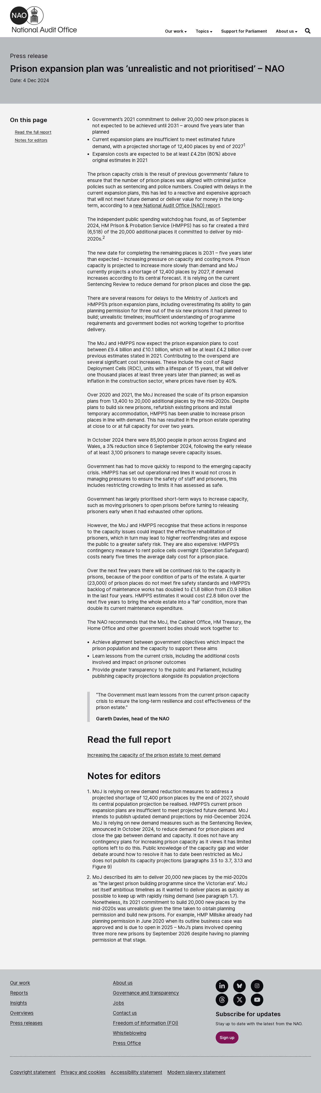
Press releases (26, 1023)
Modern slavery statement (196, 1072)
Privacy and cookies (83, 1072)
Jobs (118, 1003)
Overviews (22, 1013)
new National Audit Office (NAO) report (176, 205)
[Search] (308, 31)
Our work (20, 983)
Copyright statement (33, 1072)
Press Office (127, 1043)
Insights (18, 1003)
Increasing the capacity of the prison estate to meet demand (154, 755)
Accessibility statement (136, 1072)
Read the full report (33, 132)
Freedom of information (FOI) (145, 1023)
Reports (19, 993)
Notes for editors (31, 140)
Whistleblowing (129, 1033)
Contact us (125, 1013)
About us (123, 983)
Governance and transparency (146, 993)
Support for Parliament (244, 31)
